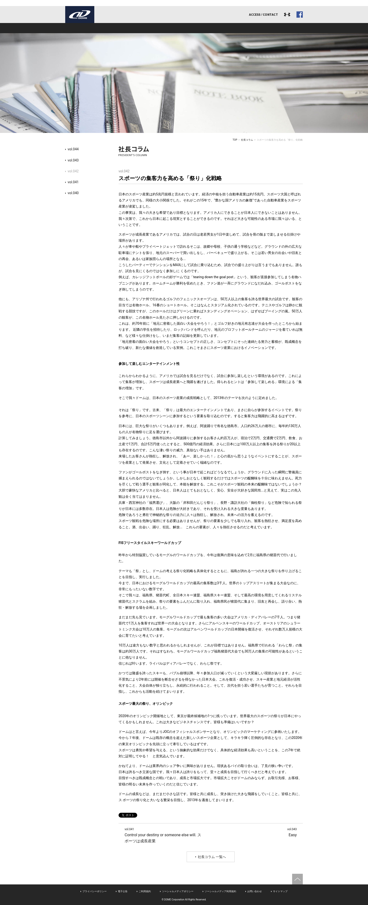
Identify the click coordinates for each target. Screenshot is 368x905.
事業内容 (136, 28)
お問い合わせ (254, 891)
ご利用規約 (145, 891)
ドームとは (89, 28)
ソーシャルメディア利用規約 (220, 891)
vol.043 (73, 160)
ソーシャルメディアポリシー (177, 891)
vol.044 (73, 149)
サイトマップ (280, 891)
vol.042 (73, 171)
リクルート (231, 28)
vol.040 (73, 193)
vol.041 (73, 182)
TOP (235, 139)
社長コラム (247, 139)
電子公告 (123, 891)
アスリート (184, 28)
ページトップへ (297, 879)
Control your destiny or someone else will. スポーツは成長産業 (163, 835)
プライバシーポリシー (94, 891)
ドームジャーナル (279, 28)
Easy (292, 832)
